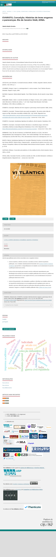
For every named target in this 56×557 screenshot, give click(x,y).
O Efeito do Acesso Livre (45, 313)
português (5, 347)
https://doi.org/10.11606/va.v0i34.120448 (16, 34)
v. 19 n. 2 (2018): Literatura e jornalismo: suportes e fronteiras (31, 11)
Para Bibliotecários (7, 413)
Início (4, 11)
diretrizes (19, 515)
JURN (12, 482)
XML (13, 244)
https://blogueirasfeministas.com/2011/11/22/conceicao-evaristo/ (19, 155)
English (4, 345)
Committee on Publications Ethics (33, 515)
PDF (6, 244)
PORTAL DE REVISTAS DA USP (8, 2)
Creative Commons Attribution (21, 510)
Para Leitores (5, 408)
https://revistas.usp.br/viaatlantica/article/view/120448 (38, 326)
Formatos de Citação (11, 331)
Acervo (9, 11)
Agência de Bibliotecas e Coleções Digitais (32, 493)
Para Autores (5, 411)
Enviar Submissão (9, 355)
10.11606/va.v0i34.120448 (10, 326)
